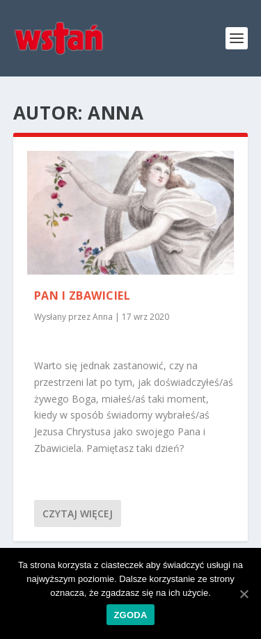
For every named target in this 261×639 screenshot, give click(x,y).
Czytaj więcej (77, 513)
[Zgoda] (244, 594)
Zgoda (130, 615)
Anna (103, 317)
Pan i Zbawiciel (82, 295)
